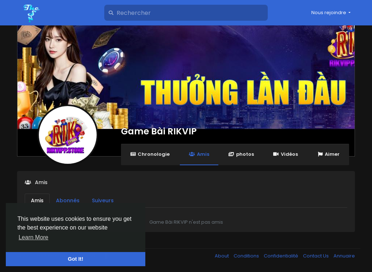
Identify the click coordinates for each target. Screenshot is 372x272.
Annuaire (344, 255)
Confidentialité (281, 255)
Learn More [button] (33, 237)
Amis (199, 154)
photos (241, 154)
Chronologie (150, 154)
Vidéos (285, 154)
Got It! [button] (75, 259)
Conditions (247, 255)
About (222, 255)
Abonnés (68, 200)
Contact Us (316, 255)
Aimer (328, 154)
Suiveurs (103, 200)
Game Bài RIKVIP (159, 131)
